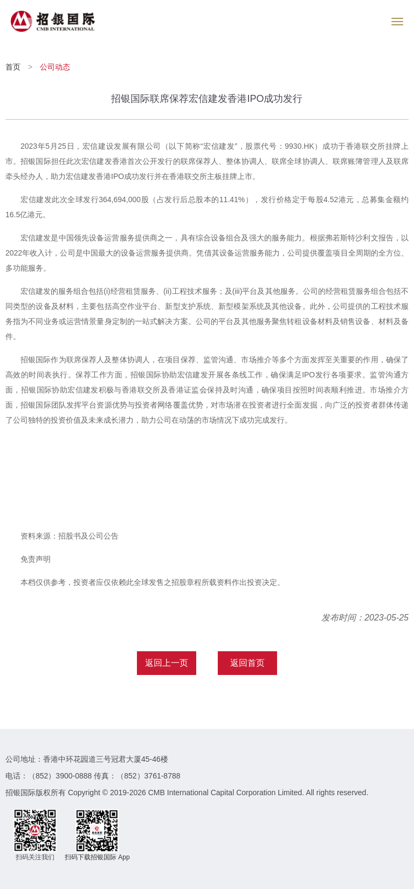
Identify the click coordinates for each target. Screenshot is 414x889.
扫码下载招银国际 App (97, 857)
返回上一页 (166, 662)
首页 (14, 67)
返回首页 (247, 662)
